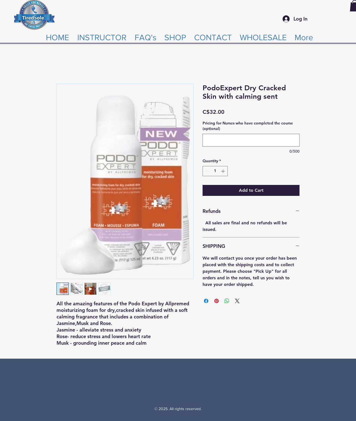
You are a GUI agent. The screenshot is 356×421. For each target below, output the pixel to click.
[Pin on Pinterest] (216, 301)
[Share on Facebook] (206, 301)
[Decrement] (206, 171)
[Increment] (223, 171)
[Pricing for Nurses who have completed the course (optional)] (251, 140)
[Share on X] (237, 301)
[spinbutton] (215, 171)
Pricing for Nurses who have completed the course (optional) (248, 126)
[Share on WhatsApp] (227, 301)
